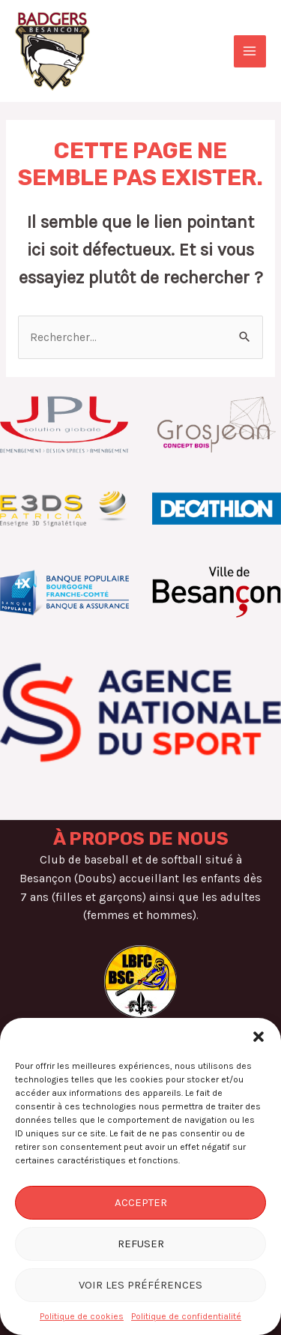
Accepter (141, 1202)
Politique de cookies (82, 1316)
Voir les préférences (140, 1285)
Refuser (141, 1243)
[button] (258, 1036)
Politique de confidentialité (186, 1316)
